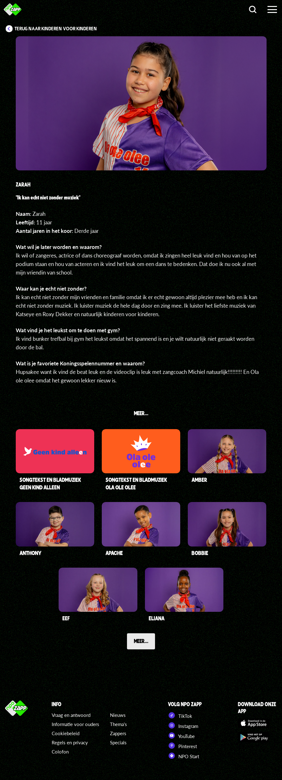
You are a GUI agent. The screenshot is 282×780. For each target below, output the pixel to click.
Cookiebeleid (65, 733)
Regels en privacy (70, 742)
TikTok (180, 715)
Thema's (118, 724)
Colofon (60, 751)
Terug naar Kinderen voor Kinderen (55, 29)
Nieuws (118, 715)
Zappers (118, 733)
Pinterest (182, 745)
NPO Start (183, 755)
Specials (118, 742)
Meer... (141, 640)
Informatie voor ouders (75, 724)
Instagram (183, 725)
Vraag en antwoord (71, 715)
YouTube (181, 735)
